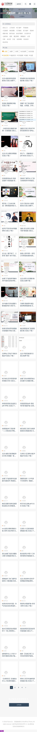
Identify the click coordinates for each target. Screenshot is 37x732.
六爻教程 (5, 30)
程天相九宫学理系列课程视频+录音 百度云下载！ (9, 381)
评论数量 (20, 55)
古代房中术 (27, 33)
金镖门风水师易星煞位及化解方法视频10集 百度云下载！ (27, 381)
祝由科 (32, 30)
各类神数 (19, 39)
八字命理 (12, 27)
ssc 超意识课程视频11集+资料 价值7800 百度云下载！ (9, 531)
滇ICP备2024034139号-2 (19, 724)
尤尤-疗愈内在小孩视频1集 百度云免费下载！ (27, 205)
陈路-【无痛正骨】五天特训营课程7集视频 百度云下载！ (27, 656)
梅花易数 (12, 30)
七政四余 (5, 36)
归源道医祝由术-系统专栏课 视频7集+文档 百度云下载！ (27, 406)
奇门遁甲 (18, 27)
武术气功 (5, 100)
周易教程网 (17, 721)
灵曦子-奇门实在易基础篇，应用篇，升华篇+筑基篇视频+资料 (27, 105)
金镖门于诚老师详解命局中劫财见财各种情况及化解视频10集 (9, 281)
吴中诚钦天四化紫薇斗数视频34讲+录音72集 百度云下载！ (9, 306)
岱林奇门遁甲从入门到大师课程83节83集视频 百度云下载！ (27, 180)
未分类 (9, 39)
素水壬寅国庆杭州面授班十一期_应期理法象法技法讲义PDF (9, 631)
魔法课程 (16, 36)
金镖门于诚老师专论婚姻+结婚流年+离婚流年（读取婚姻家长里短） (9, 481)
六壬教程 (18, 30)
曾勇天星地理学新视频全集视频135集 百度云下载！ (9, 331)
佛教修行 (23, 36)
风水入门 (5, 27)
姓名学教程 (19, 33)
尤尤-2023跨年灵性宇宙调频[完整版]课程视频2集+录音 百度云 (27, 581)
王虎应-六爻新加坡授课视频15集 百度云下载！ (27, 531)
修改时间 (13, 55)
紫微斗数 (5, 33)
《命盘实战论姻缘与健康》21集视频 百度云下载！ (9, 130)
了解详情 (19, 709)
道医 (10, 36)
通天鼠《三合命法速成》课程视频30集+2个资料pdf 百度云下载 (9, 205)
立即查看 (19, 704)
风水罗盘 (5, 42)
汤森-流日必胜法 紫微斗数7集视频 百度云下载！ (27, 231)
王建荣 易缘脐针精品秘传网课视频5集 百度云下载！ (27, 306)
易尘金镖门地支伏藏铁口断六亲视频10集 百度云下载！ (9, 556)
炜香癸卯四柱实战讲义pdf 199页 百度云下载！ (9, 406)
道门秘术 (25, 30)
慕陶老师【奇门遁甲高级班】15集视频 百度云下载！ (9, 581)
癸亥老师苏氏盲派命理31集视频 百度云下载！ (27, 631)
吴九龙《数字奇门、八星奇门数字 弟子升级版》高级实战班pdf (9, 255)
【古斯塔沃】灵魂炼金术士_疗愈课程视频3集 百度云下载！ (9, 681)
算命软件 (26, 39)
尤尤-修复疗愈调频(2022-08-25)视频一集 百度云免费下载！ (9, 456)
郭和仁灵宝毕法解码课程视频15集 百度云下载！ (27, 681)
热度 (31, 55)
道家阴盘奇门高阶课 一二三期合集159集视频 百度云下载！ (9, 431)
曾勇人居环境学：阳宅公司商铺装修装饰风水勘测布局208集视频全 (27, 255)
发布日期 (5, 55)
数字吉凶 (12, 33)
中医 (4, 39)
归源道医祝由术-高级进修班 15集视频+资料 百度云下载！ (9, 180)
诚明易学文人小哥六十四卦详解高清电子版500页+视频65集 (9, 656)
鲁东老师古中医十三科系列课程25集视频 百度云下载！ (27, 556)
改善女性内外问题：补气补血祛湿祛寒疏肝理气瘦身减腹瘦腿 (9, 606)
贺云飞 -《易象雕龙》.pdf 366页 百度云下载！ (27, 155)
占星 (28, 36)
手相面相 (25, 27)
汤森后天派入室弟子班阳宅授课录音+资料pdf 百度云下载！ (27, 130)
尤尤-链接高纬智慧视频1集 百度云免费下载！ (9, 80)
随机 (26, 55)
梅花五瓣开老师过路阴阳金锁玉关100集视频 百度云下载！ (9, 506)
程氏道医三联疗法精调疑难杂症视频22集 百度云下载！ (27, 431)
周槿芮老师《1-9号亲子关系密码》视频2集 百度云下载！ (27, 481)
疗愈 (13, 39)
